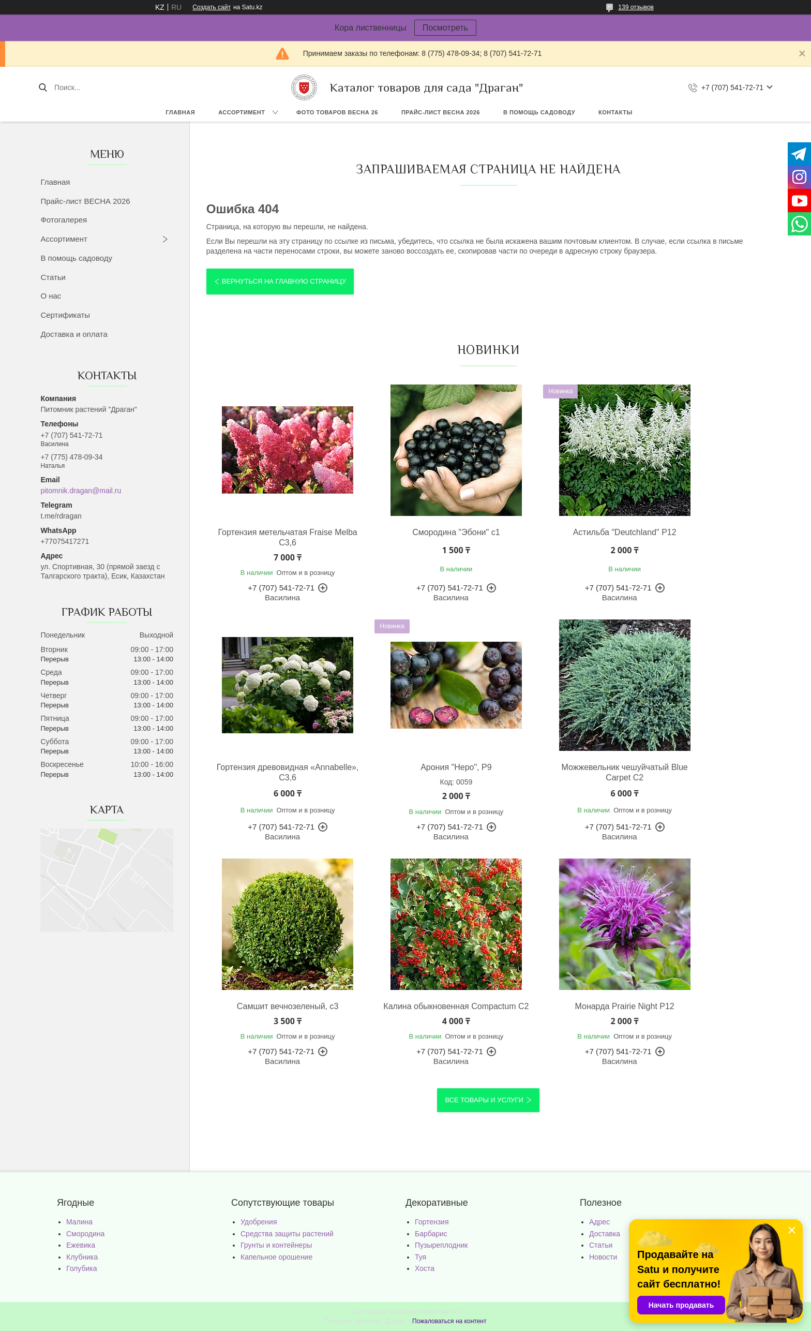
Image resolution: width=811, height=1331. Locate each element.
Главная (180, 112)
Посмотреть (445, 27)
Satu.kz (449, 1311)
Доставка (604, 1234)
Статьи (53, 277)
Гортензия (432, 1222)
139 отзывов (636, 7)
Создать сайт (211, 7)
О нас (50, 295)
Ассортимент (241, 112)
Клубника (82, 1257)
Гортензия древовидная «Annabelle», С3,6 (702, 537)
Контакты (615, 112)
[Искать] (42, 87)
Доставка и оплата (73, 334)
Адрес (599, 1222)
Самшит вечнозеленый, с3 (560, 767)
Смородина (85, 1234)
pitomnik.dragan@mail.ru (80, 490)
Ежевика (80, 1245)
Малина (79, 1222)
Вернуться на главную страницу (284, 281)
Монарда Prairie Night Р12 (274, 1006)
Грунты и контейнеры (276, 1245)
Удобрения (259, 1222)
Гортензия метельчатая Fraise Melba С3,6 (274, 537)
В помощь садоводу (539, 112)
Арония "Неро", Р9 (274, 767)
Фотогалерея (63, 219)
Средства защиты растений (287, 1234)
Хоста (424, 1268)
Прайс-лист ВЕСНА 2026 (440, 112)
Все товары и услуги (484, 1100)
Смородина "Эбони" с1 (417, 532)
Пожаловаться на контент (449, 1321)
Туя (420, 1257)
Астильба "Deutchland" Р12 (559, 532)
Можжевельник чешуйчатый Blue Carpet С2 (417, 772)
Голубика (81, 1268)
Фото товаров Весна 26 (337, 112)
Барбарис (431, 1234)
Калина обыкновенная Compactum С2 (702, 772)
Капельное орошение (276, 1257)
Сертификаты (65, 314)
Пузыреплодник (441, 1245)
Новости (603, 1257)
